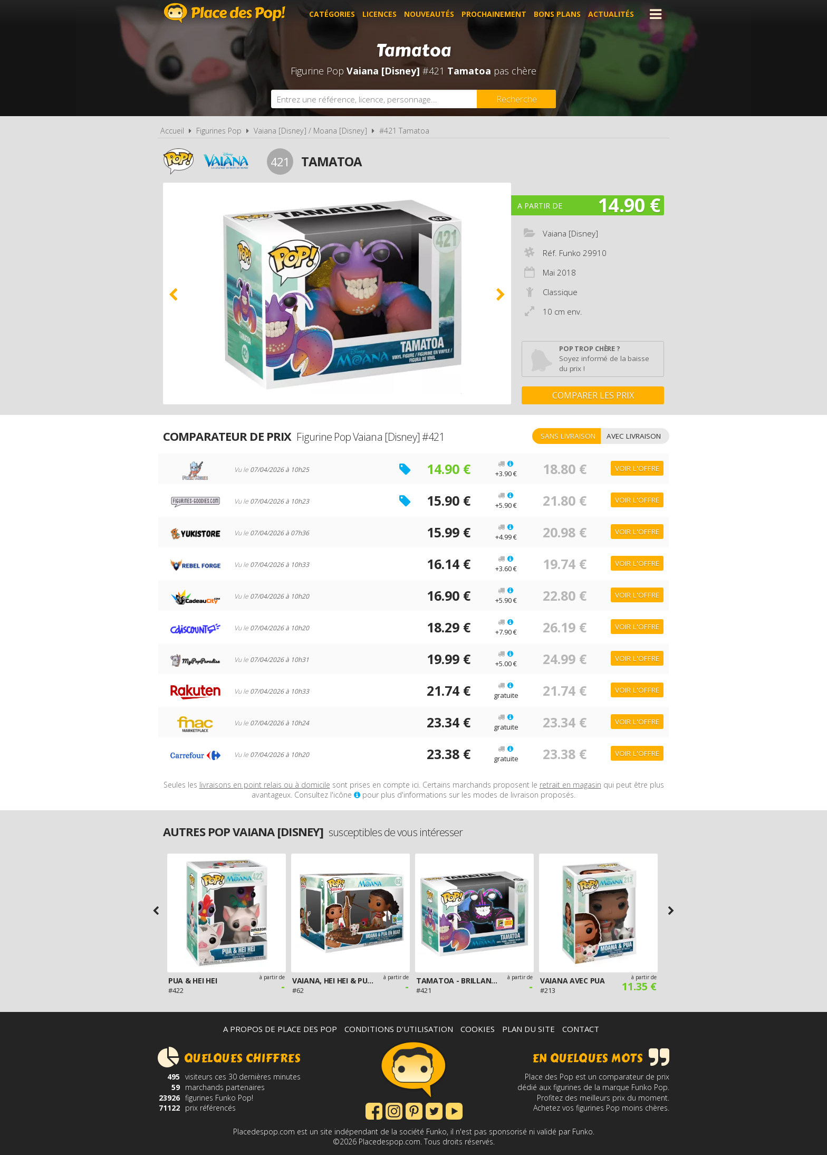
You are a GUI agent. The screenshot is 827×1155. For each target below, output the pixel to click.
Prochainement (493, 14)
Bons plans (557, 14)
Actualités (611, 14)
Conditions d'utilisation (398, 1029)
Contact (580, 1029)
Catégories (332, 14)
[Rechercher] (516, 99)
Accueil (172, 131)
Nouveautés (429, 14)
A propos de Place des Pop (280, 1029)
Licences (379, 14)
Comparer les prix (593, 395)
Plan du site (528, 1029)
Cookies (477, 1029)
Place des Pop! (224, 13)
